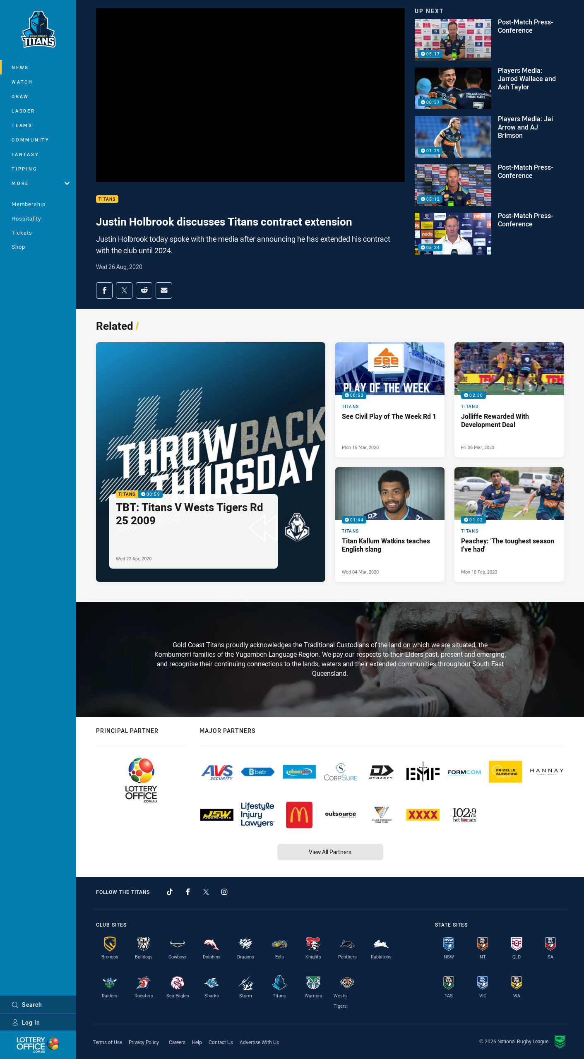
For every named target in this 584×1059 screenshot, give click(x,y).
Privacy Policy (144, 1042)
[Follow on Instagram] (224, 891)
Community (31, 140)
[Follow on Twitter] (206, 891)
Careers (177, 1042)
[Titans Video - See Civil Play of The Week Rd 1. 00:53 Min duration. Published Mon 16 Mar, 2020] (390, 399)
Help (197, 1042)
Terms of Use (107, 1042)
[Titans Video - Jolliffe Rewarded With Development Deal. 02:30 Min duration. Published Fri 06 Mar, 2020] (509, 399)
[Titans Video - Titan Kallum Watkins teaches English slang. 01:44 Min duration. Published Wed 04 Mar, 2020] (390, 524)
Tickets (22, 232)
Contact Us (221, 1042)
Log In (26, 1022)
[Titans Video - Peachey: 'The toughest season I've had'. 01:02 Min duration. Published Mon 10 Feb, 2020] (509, 524)
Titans (107, 199)
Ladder (23, 111)
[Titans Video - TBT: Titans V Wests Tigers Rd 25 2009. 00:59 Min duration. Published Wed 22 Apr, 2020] (210, 462)
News (20, 67)
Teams (22, 125)
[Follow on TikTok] (169, 891)
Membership (29, 204)
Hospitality (26, 218)
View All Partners (330, 852)
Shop (18, 246)
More (41, 183)
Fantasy (25, 154)
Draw (20, 96)
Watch (22, 82)
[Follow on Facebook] (188, 891)
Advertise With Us (259, 1042)
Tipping (24, 169)
